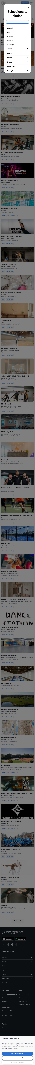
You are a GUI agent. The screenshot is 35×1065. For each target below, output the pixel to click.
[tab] (17, 36)
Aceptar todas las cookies (17, 1053)
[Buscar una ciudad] (17, 22)
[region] (17, 1050)
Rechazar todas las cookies (17, 1057)
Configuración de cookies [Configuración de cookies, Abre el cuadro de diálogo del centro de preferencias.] (17, 1062)
